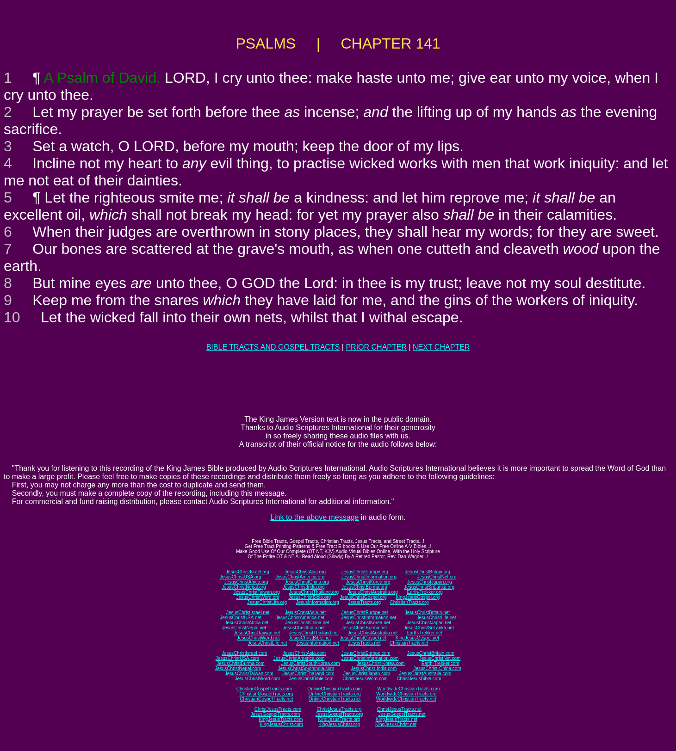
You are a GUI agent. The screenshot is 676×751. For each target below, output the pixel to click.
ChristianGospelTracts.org (266, 693)
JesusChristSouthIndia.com (306, 668)
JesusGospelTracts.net (402, 714)
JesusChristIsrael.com (244, 653)
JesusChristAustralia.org (373, 592)
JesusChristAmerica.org (299, 576)
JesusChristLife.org (267, 602)
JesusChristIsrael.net (247, 612)
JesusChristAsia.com (304, 653)
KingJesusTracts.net (396, 719)
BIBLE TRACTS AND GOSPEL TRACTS (273, 347)
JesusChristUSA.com (237, 658)
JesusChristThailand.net (314, 632)
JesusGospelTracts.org (339, 714)
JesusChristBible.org (309, 597)
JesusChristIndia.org (304, 587)
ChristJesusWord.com (365, 678)
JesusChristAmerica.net (299, 617)
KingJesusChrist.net (395, 724)
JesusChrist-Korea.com (381, 663)
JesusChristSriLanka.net (429, 627)
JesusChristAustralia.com (425, 673)
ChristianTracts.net (409, 643)
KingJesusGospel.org (418, 597)
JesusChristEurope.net (364, 612)
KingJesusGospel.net (418, 637)
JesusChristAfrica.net (246, 622)
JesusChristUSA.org (240, 576)
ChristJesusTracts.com (277, 709)
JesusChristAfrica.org (246, 582)
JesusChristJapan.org (429, 582)
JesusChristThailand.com (308, 673)
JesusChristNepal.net (244, 627)
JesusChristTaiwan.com (249, 673)
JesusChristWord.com (257, 678)
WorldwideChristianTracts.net (406, 699)
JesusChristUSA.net (240, 617)
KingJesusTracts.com (281, 719)
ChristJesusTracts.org (339, 709)
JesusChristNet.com (439, 658)
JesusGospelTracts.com (275, 714)
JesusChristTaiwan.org (256, 592)
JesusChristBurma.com (240, 663)
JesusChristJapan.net (429, 622)
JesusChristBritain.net (427, 612)
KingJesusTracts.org (339, 719)
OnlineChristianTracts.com (334, 688)
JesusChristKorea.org (368, 582)
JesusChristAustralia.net (373, 632)
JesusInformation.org (317, 602)
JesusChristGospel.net (363, 637)
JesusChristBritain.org (427, 571)
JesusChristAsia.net (305, 612)
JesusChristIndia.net (304, 627)
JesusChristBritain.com (430, 653)
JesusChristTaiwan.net (257, 632)
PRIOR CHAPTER (376, 347)
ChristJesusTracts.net (399, 709)
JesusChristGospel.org (363, 597)
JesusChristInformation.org (369, 576)
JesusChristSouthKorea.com (310, 663)
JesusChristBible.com (311, 678)
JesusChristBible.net (310, 637)
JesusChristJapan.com (366, 673)
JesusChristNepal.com (238, 668)
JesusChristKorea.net (368, 622)
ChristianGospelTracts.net (266, 699)
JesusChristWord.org (257, 597)
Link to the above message (314, 517)
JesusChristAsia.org (305, 571)
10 (12, 317)
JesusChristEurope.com (365, 653)
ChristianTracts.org (409, 602)
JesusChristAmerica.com (299, 658)
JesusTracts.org (364, 602)
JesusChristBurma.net (364, 627)
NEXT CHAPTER (441, 347)
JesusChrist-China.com (437, 668)
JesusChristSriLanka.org (429, 587)
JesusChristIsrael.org (247, 571)
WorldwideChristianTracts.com (408, 688)
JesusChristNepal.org (244, 587)
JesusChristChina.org (307, 582)
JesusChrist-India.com (374, 668)
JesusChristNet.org (436, 576)
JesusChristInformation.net (368, 617)
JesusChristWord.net (258, 637)
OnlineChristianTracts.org (335, 693)
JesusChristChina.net (307, 622)
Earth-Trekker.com (440, 663)
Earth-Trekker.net (424, 632)
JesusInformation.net (317, 643)
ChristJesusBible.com (419, 678)
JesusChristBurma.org (364, 587)
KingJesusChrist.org (339, 724)
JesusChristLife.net (436, 617)
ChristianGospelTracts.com (264, 688)
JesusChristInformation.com (369, 658)
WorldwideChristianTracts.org (406, 693)
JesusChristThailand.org (314, 592)
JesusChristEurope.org (364, 571)
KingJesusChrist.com (281, 724)
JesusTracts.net (364, 643)
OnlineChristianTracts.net (334, 699)
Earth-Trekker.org (424, 592)
